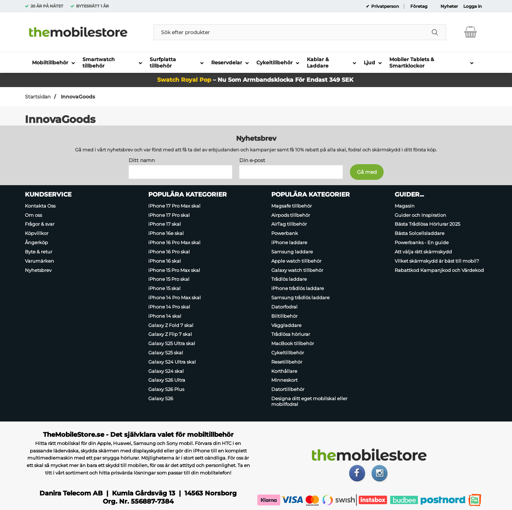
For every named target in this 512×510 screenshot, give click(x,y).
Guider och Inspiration (420, 215)
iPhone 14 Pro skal (169, 307)
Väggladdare (286, 325)
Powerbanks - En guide (422, 242)
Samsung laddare (292, 251)
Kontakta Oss (40, 206)
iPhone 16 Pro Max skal (174, 242)
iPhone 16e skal (166, 233)
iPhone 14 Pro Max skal (174, 297)
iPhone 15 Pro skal (169, 279)
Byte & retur (38, 251)
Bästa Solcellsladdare (419, 233)
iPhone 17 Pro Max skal (174, 206)
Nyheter (449, 6)
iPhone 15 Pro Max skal (174, 270)
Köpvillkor (36, 233)
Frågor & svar (39, 224)
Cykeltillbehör (287, 352)
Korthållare (284, 371)
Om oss (33, 215)
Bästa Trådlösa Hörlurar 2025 (427, 224)
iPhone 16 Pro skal (169, 251)
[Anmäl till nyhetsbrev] (367, 172)
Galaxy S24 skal (166, 371)
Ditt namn (142, 160)
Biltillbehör (284, 316)
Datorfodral (284, 307)
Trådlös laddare (289, 279)
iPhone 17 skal (164, 224)
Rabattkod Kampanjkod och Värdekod (439, 270)
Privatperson (384, 6)
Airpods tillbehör (290, 215)
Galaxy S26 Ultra (166, 380)
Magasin (405, 206)
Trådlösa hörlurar (290, 334)
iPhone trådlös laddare (297, 288)
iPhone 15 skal (164, 288)
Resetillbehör (286, 362)
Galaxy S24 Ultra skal (172, 362)
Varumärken (39, 261)
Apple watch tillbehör (296, 261)
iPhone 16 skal (164, 261)
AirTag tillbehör (289, 224)
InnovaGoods (77, 96)
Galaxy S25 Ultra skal (171, 343)
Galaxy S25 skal (165, 352)
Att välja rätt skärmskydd (423, 251)
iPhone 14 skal (164, 316)
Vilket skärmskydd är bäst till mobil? (437, 261)
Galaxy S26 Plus (166, 389)
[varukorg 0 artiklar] (471, 32)
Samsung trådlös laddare (300, 297)
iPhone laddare (289, 242)
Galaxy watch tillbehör (297, 270)
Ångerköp (36, 242)
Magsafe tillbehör (291, 206)
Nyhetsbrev (38, 270)
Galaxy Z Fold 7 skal (170, 325)
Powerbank (284, 233)
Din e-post (252, 160)
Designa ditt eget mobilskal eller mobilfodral (309, 401)
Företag (418, 6)
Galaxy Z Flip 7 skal (170, 334)
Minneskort (284, 380)
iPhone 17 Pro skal (169, 215)
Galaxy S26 (160, 398)
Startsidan (37, 96)
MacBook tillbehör (292, 343)
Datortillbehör (287, 389)
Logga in (472, 6)
